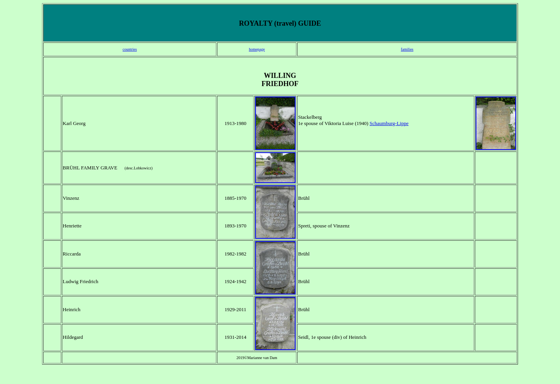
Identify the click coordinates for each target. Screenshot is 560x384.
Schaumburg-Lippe (388, 123)
